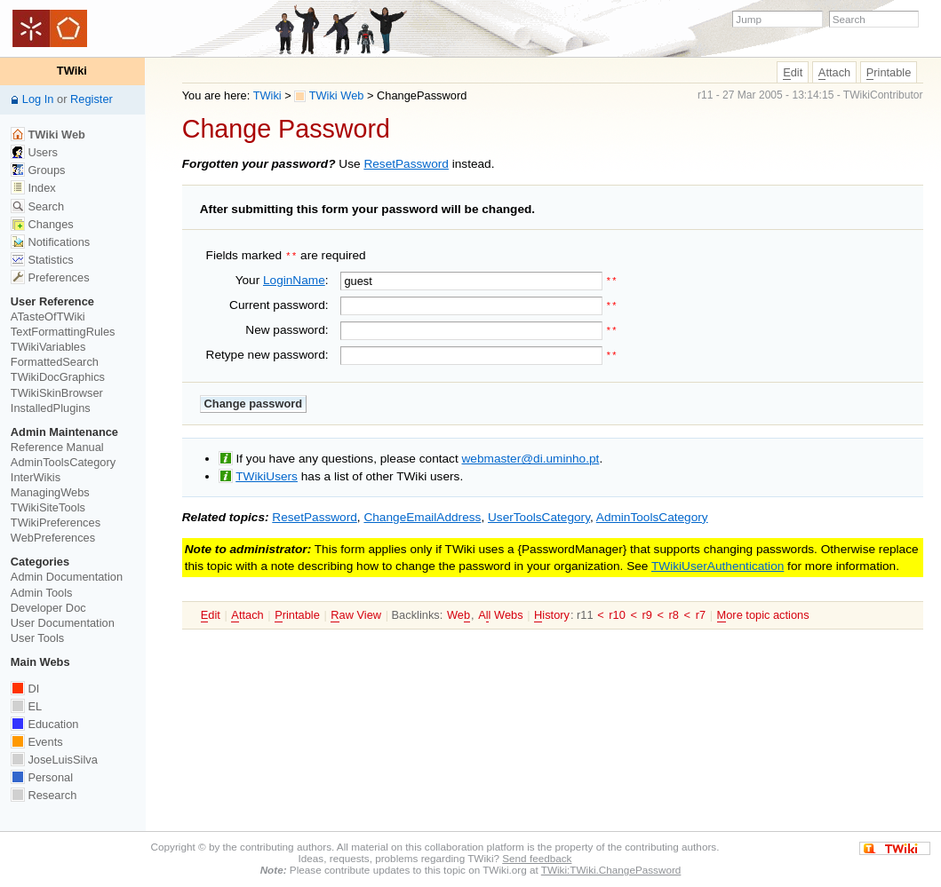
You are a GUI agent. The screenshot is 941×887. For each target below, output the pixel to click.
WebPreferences (53, 537)
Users (34, 152)
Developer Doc (48, 607)
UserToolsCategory (539, 514)
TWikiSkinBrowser (57, 393)
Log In (38, 99)
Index (33, 187)
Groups (38, 170)
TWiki (267, 95)
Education (45, 724)
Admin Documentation (67, 576)
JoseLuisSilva (54, 759)
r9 (646, 612)
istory (552, 613)
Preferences (50, 277)
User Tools (37, 638)
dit (792, 73)
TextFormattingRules (63, 331)
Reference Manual (57, 447)
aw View (356, 613)
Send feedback (536, 858)
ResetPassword (406, 163)
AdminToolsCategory (652, 514)
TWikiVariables (48, 346)
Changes (42, 224)
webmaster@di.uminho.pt (531, 456)
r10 (617, 612)
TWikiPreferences (55, 522)
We (458, 613)
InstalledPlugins (51, 408)
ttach (834, 73)
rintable (889, 73)
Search (37, 206)
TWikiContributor (883, 95)
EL (26, 706)
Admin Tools (42, 592)
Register (91, 99)
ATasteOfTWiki (48, 316)
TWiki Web (328, 95)
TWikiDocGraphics (58, 377)
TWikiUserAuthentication (717, 563)
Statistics (42, 259)
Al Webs (500, 613)
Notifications (50, 242)
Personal (42, 777)
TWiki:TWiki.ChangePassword (611, 869)
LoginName (294, 278)
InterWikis (35, 477)
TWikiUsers (266, 472)
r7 (701, 612)
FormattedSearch (55, 361)
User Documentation (63, 623)
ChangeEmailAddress (422, 514)
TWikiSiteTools (48, 507)
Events (37, 741)
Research (43, 795)
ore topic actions (763, 613)
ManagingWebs (50, 492)
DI (25, 688)
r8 (674, 612)
